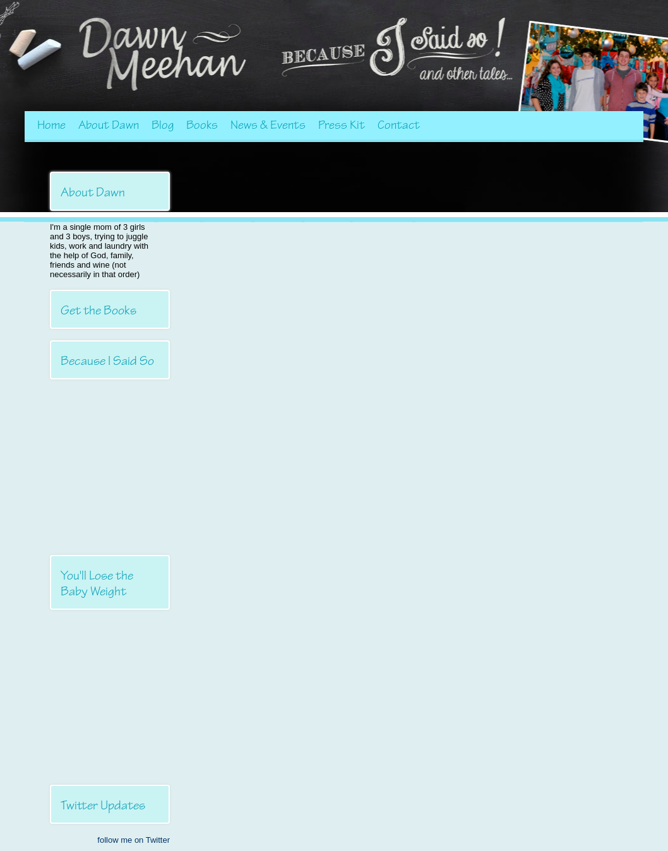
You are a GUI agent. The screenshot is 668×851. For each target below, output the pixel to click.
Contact (399, 125)
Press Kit (341, 125)
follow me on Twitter (133, 840)
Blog (163, 125)
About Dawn (108, 125)
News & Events (268, 125)
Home (51, 125)
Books (202, 125)
